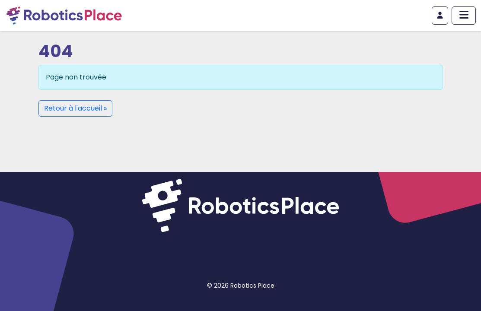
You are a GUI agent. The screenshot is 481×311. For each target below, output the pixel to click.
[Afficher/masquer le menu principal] (464, 15)
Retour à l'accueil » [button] (75, 108)
